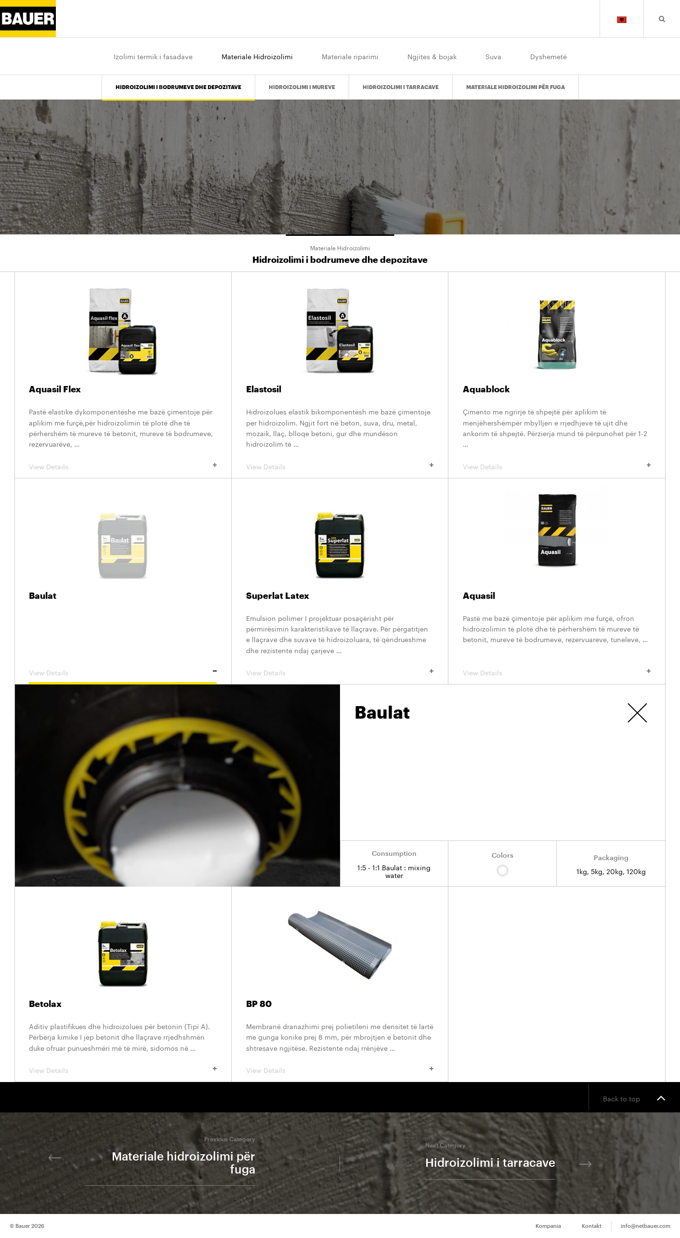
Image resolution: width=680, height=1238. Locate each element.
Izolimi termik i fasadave (153, 56)
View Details (123, 466)
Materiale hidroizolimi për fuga (515, 87)
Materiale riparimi (350, 56)
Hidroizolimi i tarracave (401, 87)
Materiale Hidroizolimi (257, 56)
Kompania (548, 1226)
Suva (493, 56)
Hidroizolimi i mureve (302, 87)
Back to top (634, 1097)
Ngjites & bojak (432, 56)
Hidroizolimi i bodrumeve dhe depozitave (178, 87)
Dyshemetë (548, 56)
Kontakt (592, 1226)
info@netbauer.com (645, 1226)
